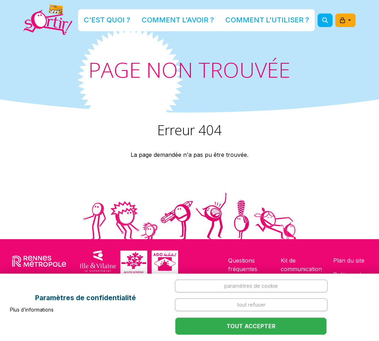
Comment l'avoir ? (187, 23)
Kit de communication (301, 265)
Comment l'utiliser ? (254, 23)
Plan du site (348, 260)
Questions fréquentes (242, 265)
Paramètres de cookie (251, 286)
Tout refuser (251, 305)
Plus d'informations (32, 310)
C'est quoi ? (133, 23)
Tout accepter (250, 326)
